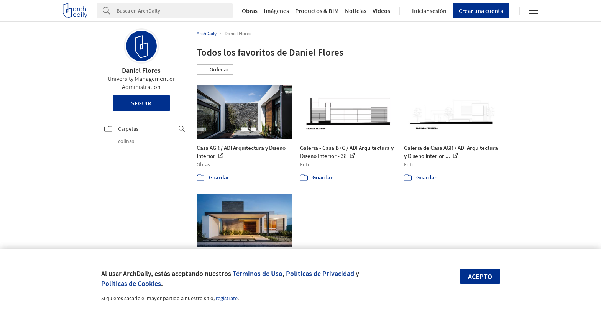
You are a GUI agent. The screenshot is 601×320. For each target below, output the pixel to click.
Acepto (480, 276)
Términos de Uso (257, 273)
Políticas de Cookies (131, 283)
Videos (381, 11)
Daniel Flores (141, 70)
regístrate (227, 298)
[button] (215, 69)
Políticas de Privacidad (320, 273)
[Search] (175, 10)
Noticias (355, 11)
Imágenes (276, 11)
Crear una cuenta (481, 11)
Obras (250, 11)
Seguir (141, 103)
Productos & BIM (317, 11)
